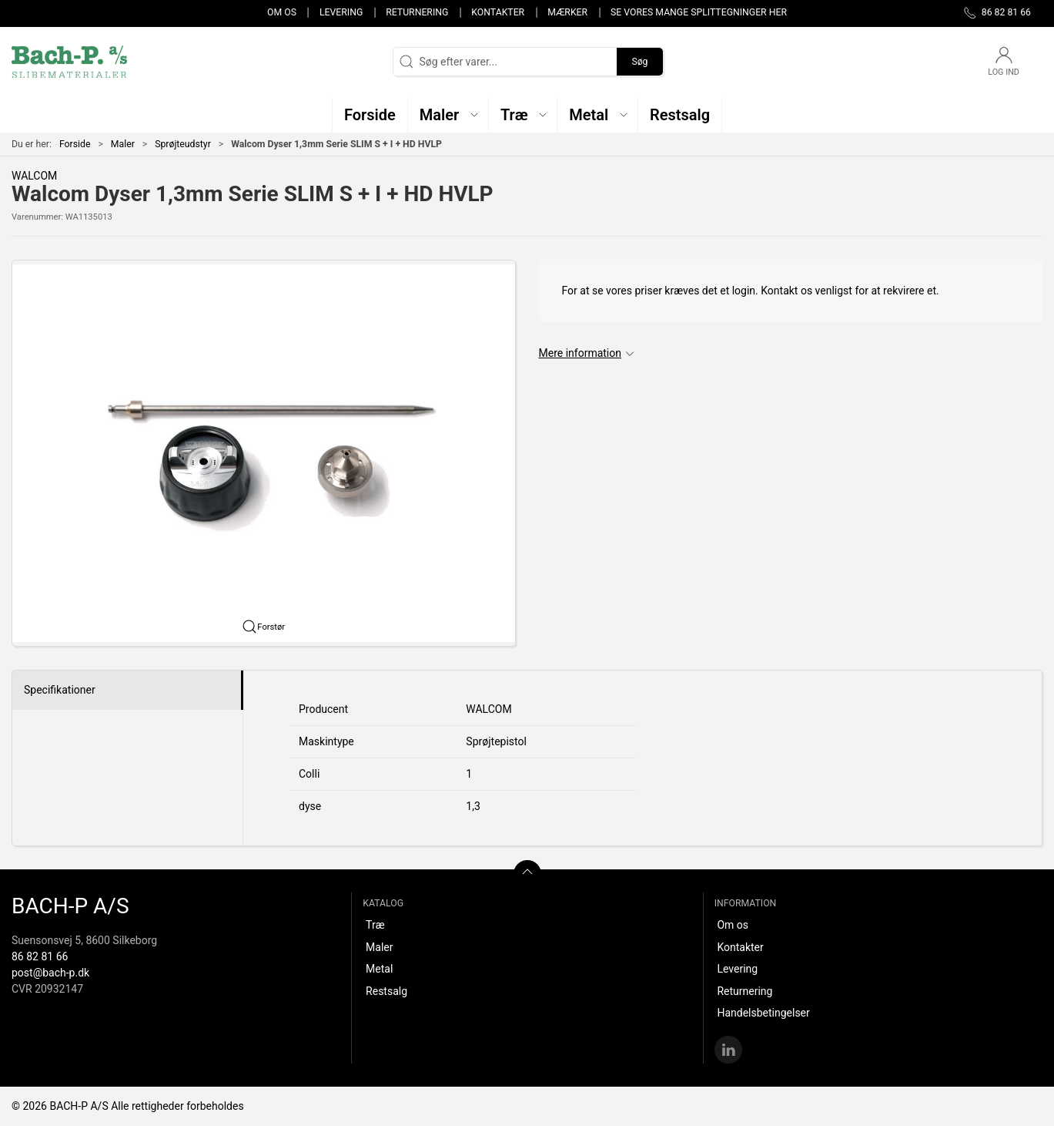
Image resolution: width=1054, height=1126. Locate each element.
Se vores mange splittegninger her (699, 12)
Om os (281, 12)
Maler (123, 144)
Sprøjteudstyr (183, 144)
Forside (75, 144)
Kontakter (497, 12)
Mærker (567, 12)
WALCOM (34, 176)
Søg (639, 61)
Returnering (417, 12)
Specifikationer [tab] (59, 690)
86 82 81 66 (40, 956)
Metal (379, 969)
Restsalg (386, 991)
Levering (341, 12)
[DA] (69, 61)
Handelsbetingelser (763, 1013)
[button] (448, 114)
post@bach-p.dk (50, 972)
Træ (375, 925)
